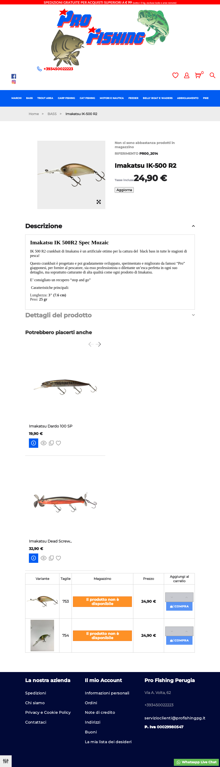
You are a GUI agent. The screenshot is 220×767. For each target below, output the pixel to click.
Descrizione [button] (43, 226)
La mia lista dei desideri (108, 742)
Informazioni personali (107, 693)
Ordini (91, 703)
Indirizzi (92, 722)
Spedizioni (35, 693)
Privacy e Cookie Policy (48, 712)
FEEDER (133, 98)
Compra (179, 606)
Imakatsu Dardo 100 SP (50, 426)
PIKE (206, 98)
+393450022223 (58, 69)
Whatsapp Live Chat (196, 762)
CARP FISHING (66, 98)
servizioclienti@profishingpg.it (175, 718)
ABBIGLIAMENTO (187, 98)
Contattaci (35, 722)
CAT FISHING (87, 98)
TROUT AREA (45, 98)
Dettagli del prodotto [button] (58, 315)
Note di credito (100, 712)
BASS (29, 98)
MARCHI (16, 98)
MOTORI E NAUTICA (112, 98)
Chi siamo (35, 703)
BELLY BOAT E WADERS (157, 98)
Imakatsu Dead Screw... (50, 541)
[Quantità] (179, 597)
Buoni (91, 732)
